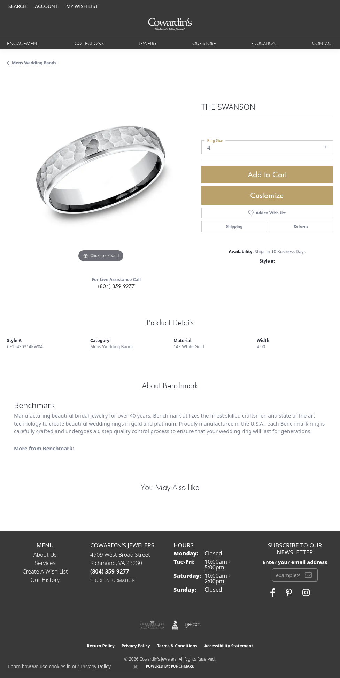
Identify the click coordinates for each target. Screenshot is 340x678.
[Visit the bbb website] (175, 624)
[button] (16, 6)
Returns (301, 226)
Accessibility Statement (228, 646)
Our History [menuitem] (45, 580)
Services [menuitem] (45, 563)
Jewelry (148, 43)
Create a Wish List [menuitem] (45, 571)
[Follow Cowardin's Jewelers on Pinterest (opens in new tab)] (288, 593)
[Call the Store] (109, 571)
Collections (89, 43)
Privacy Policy (136, 646)
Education (264, 43)
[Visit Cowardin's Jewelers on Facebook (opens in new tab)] (272, 593)
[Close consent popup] (135, 667)
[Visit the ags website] (152, 624)
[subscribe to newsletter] (308, 575)
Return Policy (101, 646)
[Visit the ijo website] (193, 624)
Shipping (234, 226)
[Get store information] (112, 580)
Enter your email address (295, 562)
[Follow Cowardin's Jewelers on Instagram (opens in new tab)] (306, 593)
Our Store (204, 43)
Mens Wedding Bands (34, 63)
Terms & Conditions (177, 646)
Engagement (23, 43)
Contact (322, 43)
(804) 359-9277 (116, 286)
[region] (100, 170)
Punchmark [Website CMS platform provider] (182, 666)
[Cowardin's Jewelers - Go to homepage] (170, 24)
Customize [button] (267, 195)
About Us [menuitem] (45, 555)
